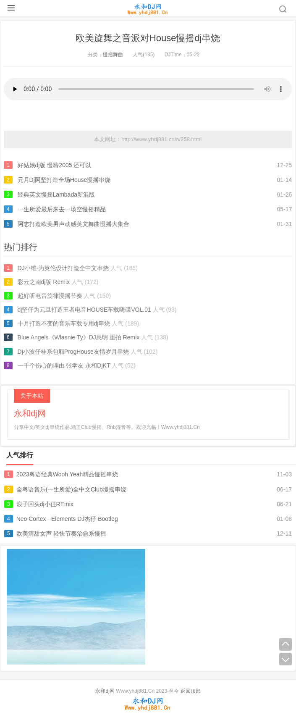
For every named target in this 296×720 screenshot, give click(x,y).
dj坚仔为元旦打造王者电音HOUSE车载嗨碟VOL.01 (84, 309)
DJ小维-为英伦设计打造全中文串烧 (63, 268)
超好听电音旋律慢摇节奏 (50, 295)
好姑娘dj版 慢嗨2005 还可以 (55, 165)
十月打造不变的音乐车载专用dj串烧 (64, 323)
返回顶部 (191, 691)
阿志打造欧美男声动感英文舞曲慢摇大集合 (73, 224)
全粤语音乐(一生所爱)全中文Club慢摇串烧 (71, 489)
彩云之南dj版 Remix (44, 282)
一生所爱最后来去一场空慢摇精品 (62, 209)
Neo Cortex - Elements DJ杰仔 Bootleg (67, 518)
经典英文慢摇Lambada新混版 (56, 194)
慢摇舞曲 (113, 55)
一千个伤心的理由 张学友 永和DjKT (64, 365)
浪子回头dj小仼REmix (44, 504)
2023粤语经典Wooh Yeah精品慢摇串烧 (67, 474)
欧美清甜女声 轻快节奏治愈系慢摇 (61, 533)
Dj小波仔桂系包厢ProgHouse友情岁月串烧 (73, 351)
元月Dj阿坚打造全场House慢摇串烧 (64, 179)
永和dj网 (104, 691)
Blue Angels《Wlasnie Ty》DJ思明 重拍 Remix (79, 337)
